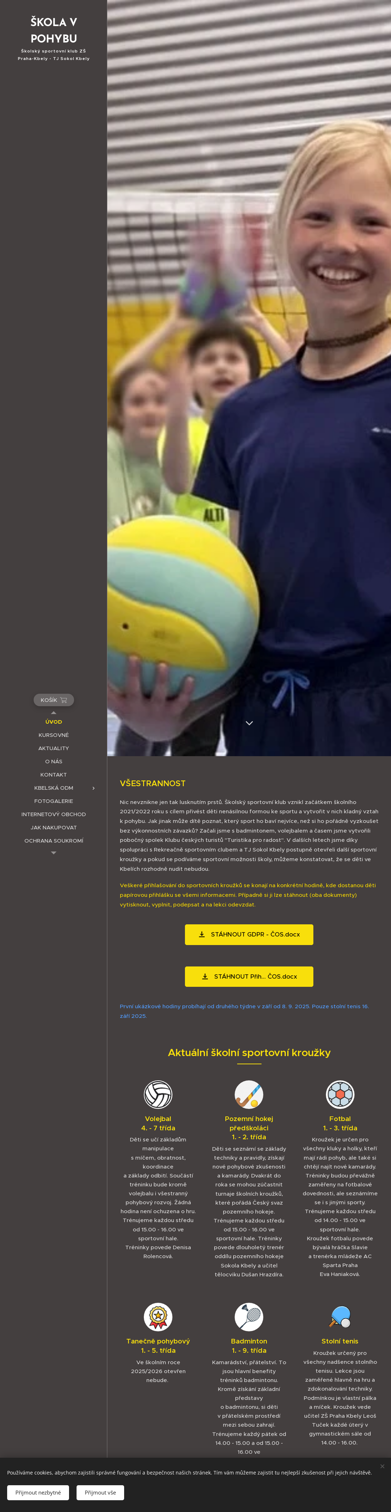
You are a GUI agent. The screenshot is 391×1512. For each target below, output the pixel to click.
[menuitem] (53, 722)
